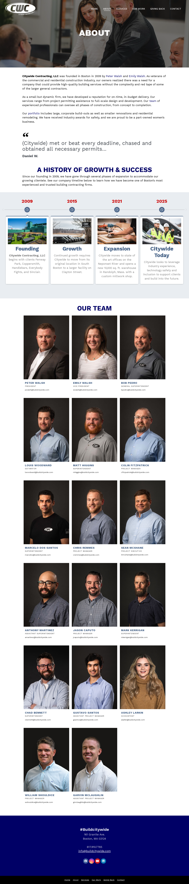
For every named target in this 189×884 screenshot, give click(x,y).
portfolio (34, 113)
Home (94, 8)
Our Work (138, 8)
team (152, 101)
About (107, 8)
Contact (175, 8)
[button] (2, 209)
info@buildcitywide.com (94, 851)
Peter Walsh (114, 76)
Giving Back (157, 8)
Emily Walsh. (137, 76)
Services (121, 8)
